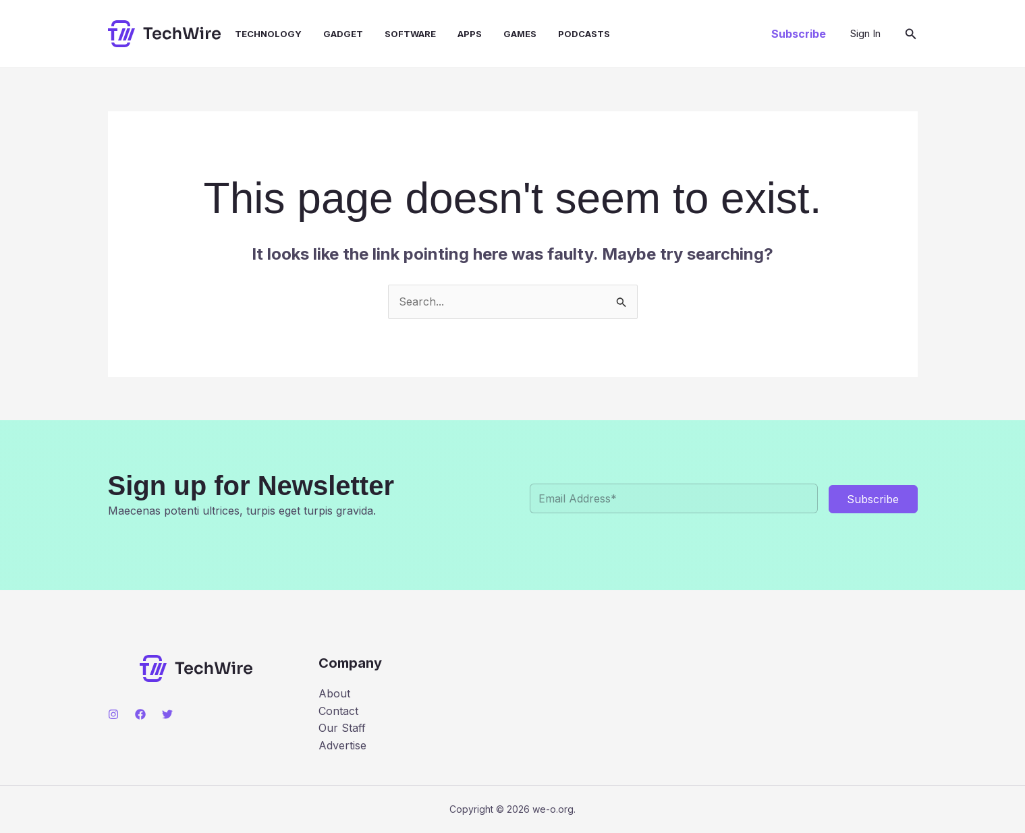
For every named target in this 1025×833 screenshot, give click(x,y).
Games (519, 33)
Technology (268, 33)
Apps (470, 33)
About (334, 693)
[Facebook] (140, 714)
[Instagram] (113, 714)
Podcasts (584, 33)
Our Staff (342, 728)
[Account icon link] (865, 33)
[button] (798, 33)
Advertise (342, 745)
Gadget (343, 33)
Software (410, 33)
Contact (338, 711)
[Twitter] (167, 714)
